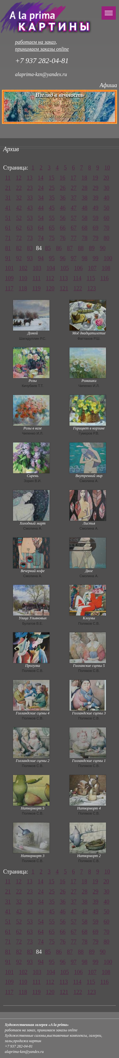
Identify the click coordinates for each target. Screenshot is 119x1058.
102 (23, 268)
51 (8, 218)
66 (63, 228)
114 (77, 278)
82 (19, 248)
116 (104, 278)
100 (108, 258)
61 (8, 228)
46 (63, 208)
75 (52, 238)
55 (52, 218)
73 (30, 238)
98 (85, 258)
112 (50, 278)
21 (8, 188)
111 (36, 278)
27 (73, 188)
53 (30, 218)
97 (73, 258)
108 (106, 268)
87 (70, 248)
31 (8, 198)
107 (92, 268)
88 (81, 248)
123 (91, 288)
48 (85, 208)
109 (9, 278)
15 (51, 178)
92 (19, 258)
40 (106, 198)
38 (85, 198)
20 (106, 178)
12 (19, 178)
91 (8, 258)
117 (9, 288)
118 (23, 288)
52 (19, 218)
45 (52, 208)
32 (19, 198)
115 (91, 278)
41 (8, 208)
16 (62, 178)
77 (73, 238)
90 (103, 248)
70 (106, 228)
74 (41, 238)
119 (36, 288)
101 (9, 268)
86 (59, 248)
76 (63, 238)
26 (63, 188)
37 (73, 198)
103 (37, 268)
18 (84, 178)
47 (73, 208)
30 (106, 188)
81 (8, 248)
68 (85, 228)
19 (95, 178)
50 (106, 208)
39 (95, 198)
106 (78, 268)
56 (63, 218)
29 (95, 188)
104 (51, 268)
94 (41, 258)
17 (73, 178)
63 (30, 228)
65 (52, 228)
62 (19, 228)
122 (78, 288)
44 (41, 208)
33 (30, 198)
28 (85, 188)
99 (95, 258)
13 (29, 178)
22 (19, 188)
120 (50, 288)
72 (19, 238)
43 (30, 208)
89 (92, 248)
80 (106, 238)
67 (73, 228)
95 (52, 258)
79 (95, 238)
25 (52, 188)
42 (19, 208)
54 (41, 218)
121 (64, 288)
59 (95, 218)
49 (95, 208)
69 (95, 228)
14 (40, 178)
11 (7, 178)
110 (23, 278)
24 (41, 188)
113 (63, 278)
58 (85, 218)
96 (63, 258)
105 (64, 268)
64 (41, 228)
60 (106, 218)
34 (41, 198)
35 (52, 198)
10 (107, 168)
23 (30, 188)
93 (30, 258)
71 (8, 238)
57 (73, 218)
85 (48, 248)
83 (30, 248)
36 (63, 198)
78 (85, 238)
